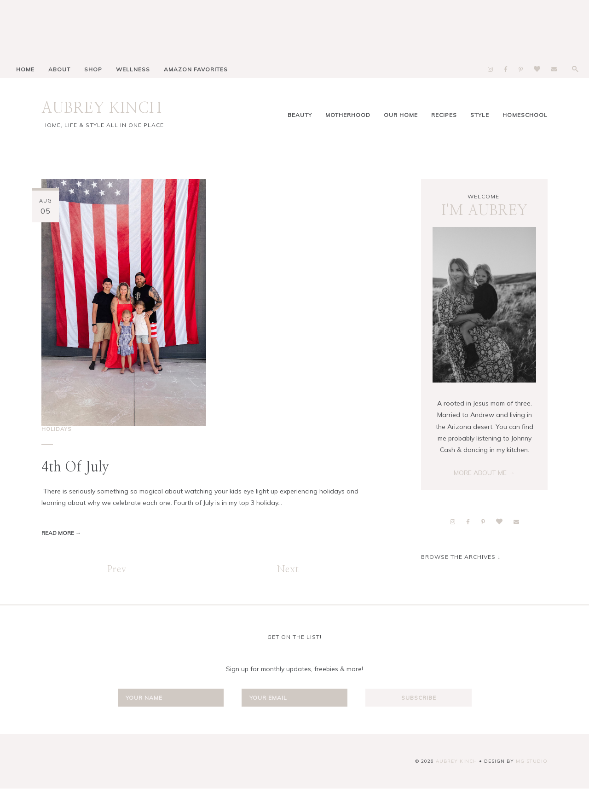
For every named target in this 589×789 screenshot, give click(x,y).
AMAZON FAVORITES (196, 69)
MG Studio (532, 761)
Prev (117, 569)
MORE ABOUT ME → (484, 473)
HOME (25, 69)
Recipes (444, 114)
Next (288, 569)
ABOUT (59, 69)
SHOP (93, 69)
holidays (56, 429)
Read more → (61, 532)
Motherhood (347, 114)
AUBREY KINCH (101, 108)
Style (479, 114)
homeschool (525, 114)
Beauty (300, 114)
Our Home (401, 114)
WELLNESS (133, 69)
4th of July (75, 467)
